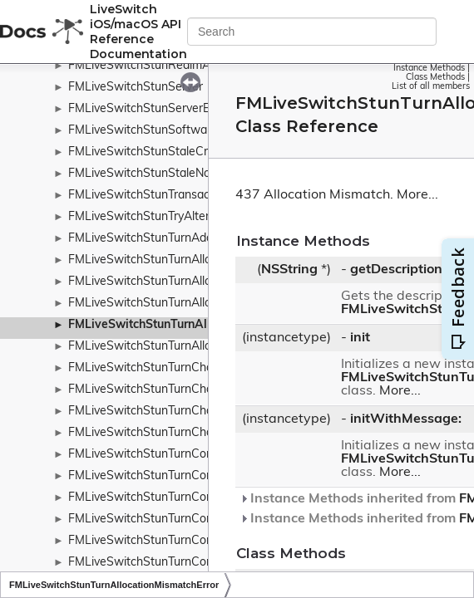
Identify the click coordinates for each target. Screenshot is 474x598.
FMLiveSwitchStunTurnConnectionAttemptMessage (206, 498)
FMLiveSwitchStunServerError (148, 109)
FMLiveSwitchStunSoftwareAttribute (166, 131)
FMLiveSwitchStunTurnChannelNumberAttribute (196, 433)
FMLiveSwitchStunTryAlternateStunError (176, 217)
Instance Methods (429, 68)
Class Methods (435, 77)
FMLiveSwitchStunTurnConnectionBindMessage (196, 519)
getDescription (396, 270)
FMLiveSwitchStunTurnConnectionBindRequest (194, 541)
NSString (289, 270)
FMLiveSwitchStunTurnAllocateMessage (175, 260)
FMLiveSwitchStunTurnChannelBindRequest (186, 390)
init (360, 338)
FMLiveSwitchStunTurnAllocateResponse (178, 303)
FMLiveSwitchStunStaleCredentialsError (175, 152)
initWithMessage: (406, 419)
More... (417, 195)
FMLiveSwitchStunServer (135, 87)
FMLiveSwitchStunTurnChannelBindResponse (190, 411)
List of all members (431, 86)
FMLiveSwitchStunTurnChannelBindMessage (188, 368)
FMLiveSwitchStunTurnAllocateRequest (173, 282)
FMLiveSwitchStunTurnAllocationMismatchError (199, 325)
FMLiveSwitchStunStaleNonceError (161, 174)
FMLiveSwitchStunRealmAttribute (158, 66)
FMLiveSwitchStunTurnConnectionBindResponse (198, 562)
